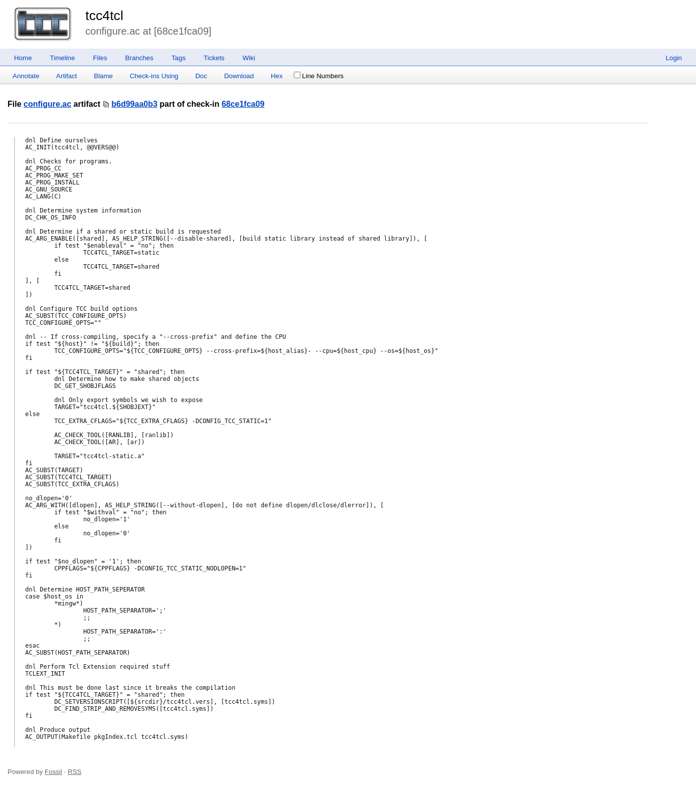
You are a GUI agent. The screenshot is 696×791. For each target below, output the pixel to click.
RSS (74, 771)
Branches (139, 58)
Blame (103, 76)
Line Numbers (318, 76)
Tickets (214, 58)
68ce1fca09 (243, 104)
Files (100, 58)
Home (23, 58)
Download (239, 76)
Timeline (62, 58)
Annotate (26, 76)
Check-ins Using (154, 76)
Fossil (53, 771)
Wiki (249, 58)
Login (673, 58)
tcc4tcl (104, 15)
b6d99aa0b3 (134, 104)
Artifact (66, 76)
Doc (201, 76)
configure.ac (47, 104)
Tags (178, 58)
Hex (277, 76)
